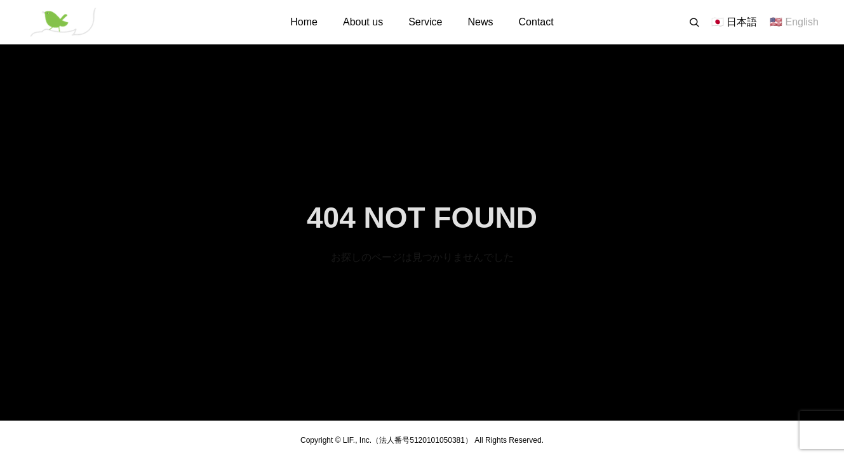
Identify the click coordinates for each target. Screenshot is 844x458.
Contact (536, 21)
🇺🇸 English (794, 21)
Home (304, 21)
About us (363, 21)
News (480, 21)
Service (425, 21)
